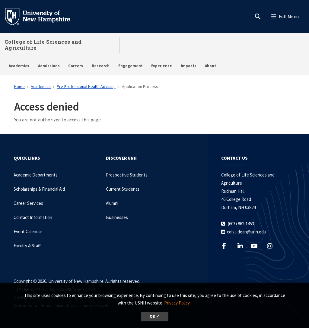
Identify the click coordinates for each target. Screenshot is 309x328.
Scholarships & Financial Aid (39, 189)
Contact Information (33, 217)
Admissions (49, 65)
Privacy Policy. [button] (177, 303)
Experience (161, 65)
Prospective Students (127, 175)
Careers (75, 65)
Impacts (188, 65)
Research (101, 65)
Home (19, 86)
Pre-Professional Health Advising (86, 86)
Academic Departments (36, 175)
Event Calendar (28, 231)
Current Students (122, 189)
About (210, 65)
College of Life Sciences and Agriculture (43, 44)
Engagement (130, 65)
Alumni (112, 203)
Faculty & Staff (27, 245)
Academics (19, 65)
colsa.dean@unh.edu (246, 232)
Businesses (117, 217)
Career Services (28, 203)
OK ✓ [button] (155, 316)
